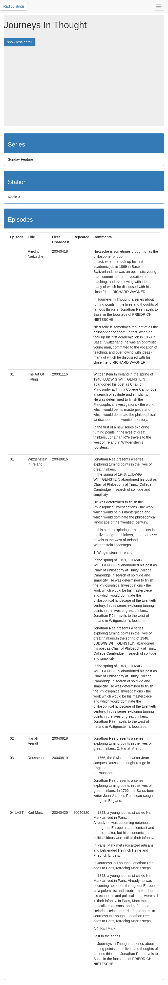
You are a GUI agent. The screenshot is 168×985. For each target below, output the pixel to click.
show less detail (19, 42)
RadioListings (14, 6)
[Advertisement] (86, 88)
